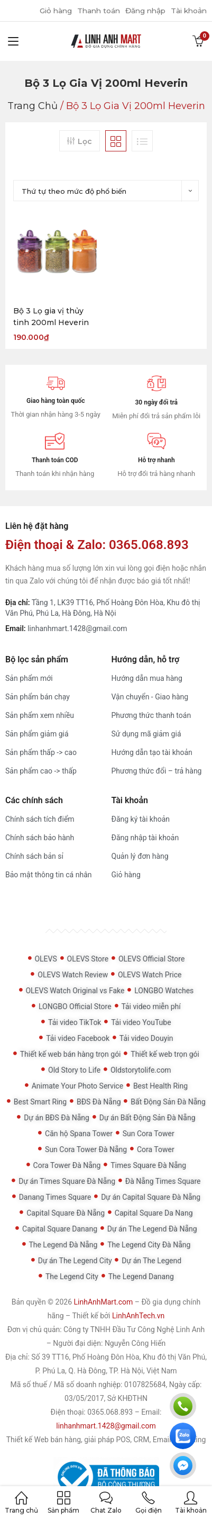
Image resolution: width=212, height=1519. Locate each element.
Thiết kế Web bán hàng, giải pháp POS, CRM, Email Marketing (106, 1439)
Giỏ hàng (48, 10)
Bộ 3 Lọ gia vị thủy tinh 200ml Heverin (51, 316)
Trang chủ (32, 106)
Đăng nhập (142, 10)
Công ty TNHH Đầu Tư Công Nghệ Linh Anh (134, 1329)
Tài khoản (188, 10)
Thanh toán (92, 10)
